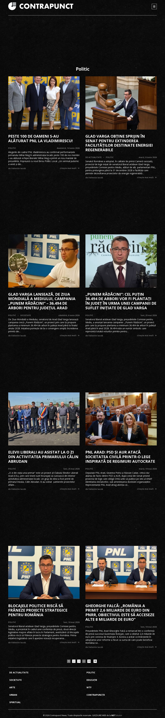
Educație (92, 679)
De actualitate (93, 157)
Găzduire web (99, 715)
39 (89, 661)
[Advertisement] (82, 42)
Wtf (89, 687)
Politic (12, 148)
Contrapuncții (96, 694)
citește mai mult (70, 168)
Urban (13, 694)
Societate (25, 315)
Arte (12, 687)
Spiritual (15, 702)
